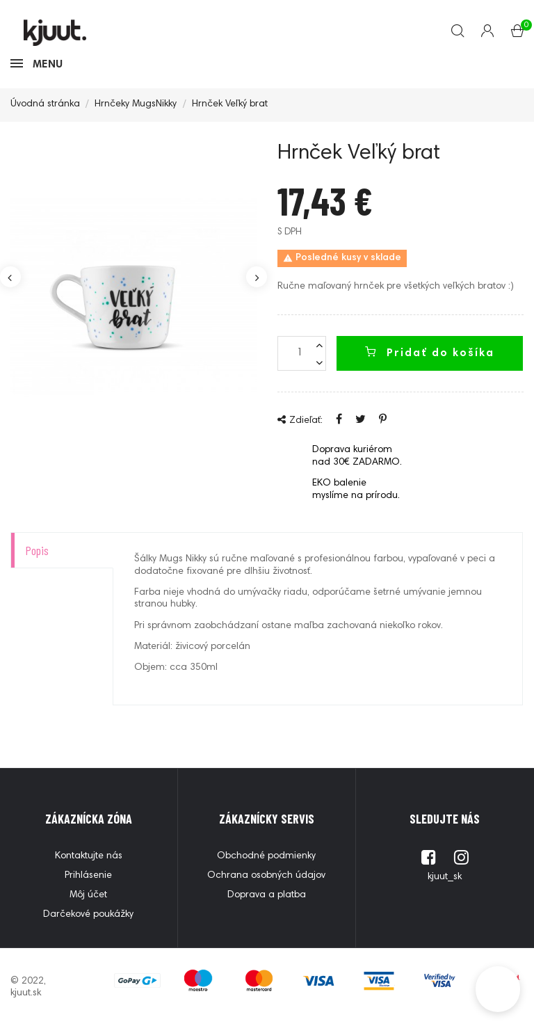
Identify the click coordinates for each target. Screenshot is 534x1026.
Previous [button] (10, 276)
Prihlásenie (88, 876)
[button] (498, 989)
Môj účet (88, 895)
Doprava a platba (266, 895)
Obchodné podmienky (266, 856)
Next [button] (256, 276)
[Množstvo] (301, 353)
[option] (133, 298)
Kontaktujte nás (88, 856)
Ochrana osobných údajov (266, 876)
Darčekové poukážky (88, 915)
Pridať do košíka (429, 352)
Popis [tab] (37, 550)
